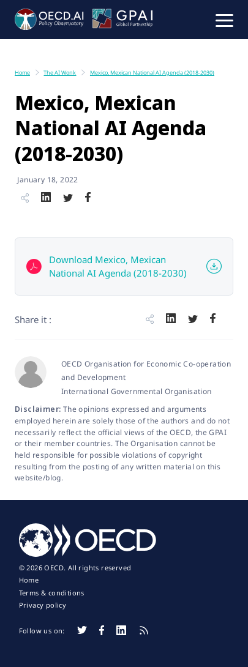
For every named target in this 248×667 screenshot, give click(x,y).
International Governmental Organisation (136, 391)
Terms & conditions (52, 593)
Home (29, 580)
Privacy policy (43, 605)
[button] (224, 19)
